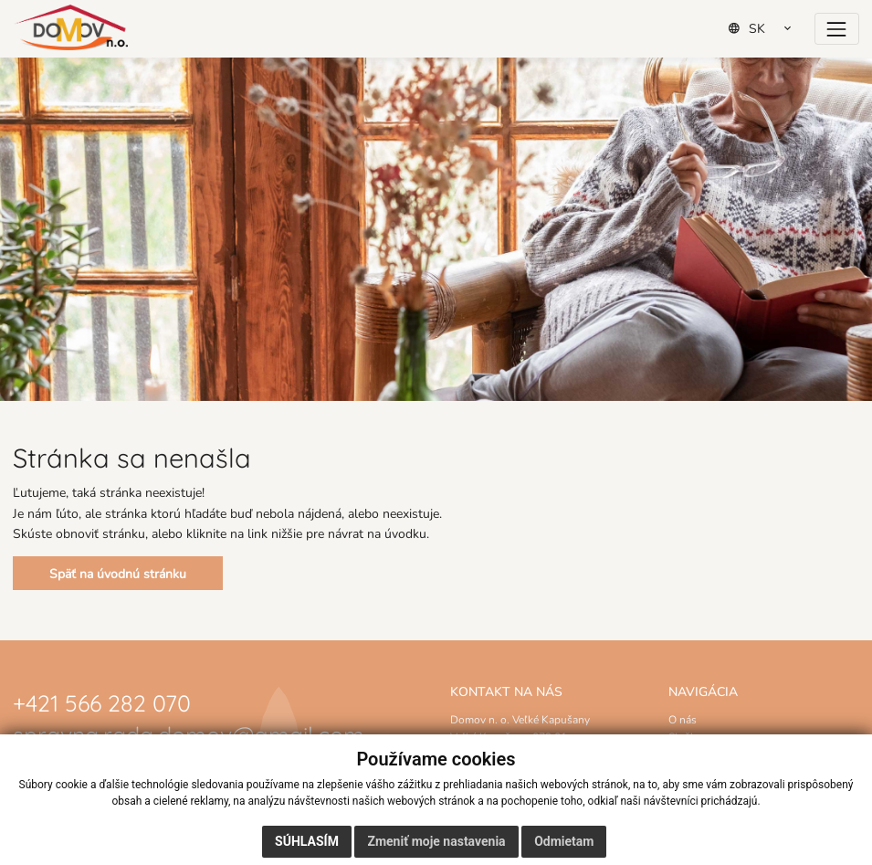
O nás (682, 719)
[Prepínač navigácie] (836, 29)
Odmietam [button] (564, 841)
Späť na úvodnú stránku (117, 573)
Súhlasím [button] (307, 841)
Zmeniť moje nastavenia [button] (436, 841)
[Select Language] (766, 28)
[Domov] (71, 27)
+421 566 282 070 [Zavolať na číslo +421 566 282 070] (102, 701)
